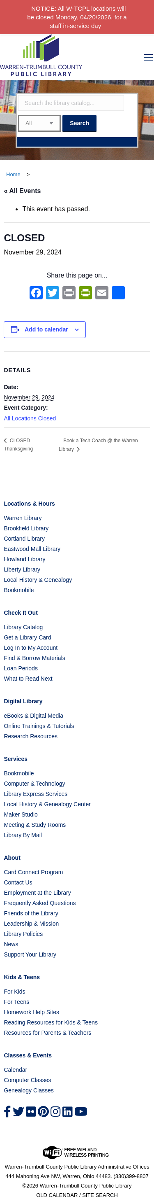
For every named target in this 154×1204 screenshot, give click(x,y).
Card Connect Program (33, 872)
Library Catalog (23, 627)
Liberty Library (22, 569)
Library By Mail (23, 835)
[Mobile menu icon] (148, 57)
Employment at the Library (37, 892)
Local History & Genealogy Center (47, 804)
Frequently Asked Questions (40, 903)
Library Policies (23, 934)
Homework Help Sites (31, 1012)
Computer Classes (27, 1080)
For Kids (14, 991)
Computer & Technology (34, 783)
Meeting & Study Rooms (35, 824)
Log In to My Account (30, 647)
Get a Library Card (27, 637)
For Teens (16, 1002)
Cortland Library (24, 538)
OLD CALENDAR (57, 1195)
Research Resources (30, 736)
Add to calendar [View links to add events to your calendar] (46, 329)
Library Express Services (35, 794)
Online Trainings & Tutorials (39, 726)
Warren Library (22, 518)
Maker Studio (20, 814)
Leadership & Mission (31, 923)
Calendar (15, 1069)
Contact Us (18, 882)
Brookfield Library (26, 528)
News (11, 944)
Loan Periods (21, 668)
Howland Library (24, 559)
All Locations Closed (30, 418)
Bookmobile (19, 590)
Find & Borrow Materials (34, 658)
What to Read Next (28, 678)
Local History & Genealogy (38, 579)
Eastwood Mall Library (32, 549)
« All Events (22, 190)
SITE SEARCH (100, 1195)
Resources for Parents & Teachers (47, 1032)
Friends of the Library (31, 913)
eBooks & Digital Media (33, 715)
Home (13, 174)
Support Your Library (30, 954)
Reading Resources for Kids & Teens (51, 1022)
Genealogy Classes (28, 1090)
